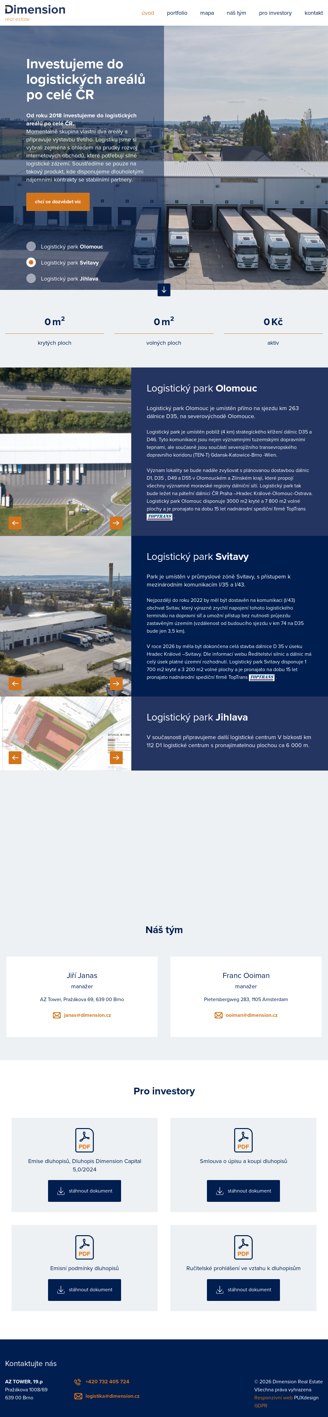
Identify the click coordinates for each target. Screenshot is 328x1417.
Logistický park (72, 246)
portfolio (177, 12)
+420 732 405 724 (107, 1382)
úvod (148, 12)
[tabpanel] (164, 158)
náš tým (236, 12)
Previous (15, 523)
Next (116, 523)
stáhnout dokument (90, 1191)
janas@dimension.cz (87, 1015)
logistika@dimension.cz (113, 1396)
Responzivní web (273, 1398)
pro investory (275, 12)
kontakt (314, 12)
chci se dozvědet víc (58, 201)
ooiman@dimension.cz (252, 1015)
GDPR (260, 1406)
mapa (207, 12)
